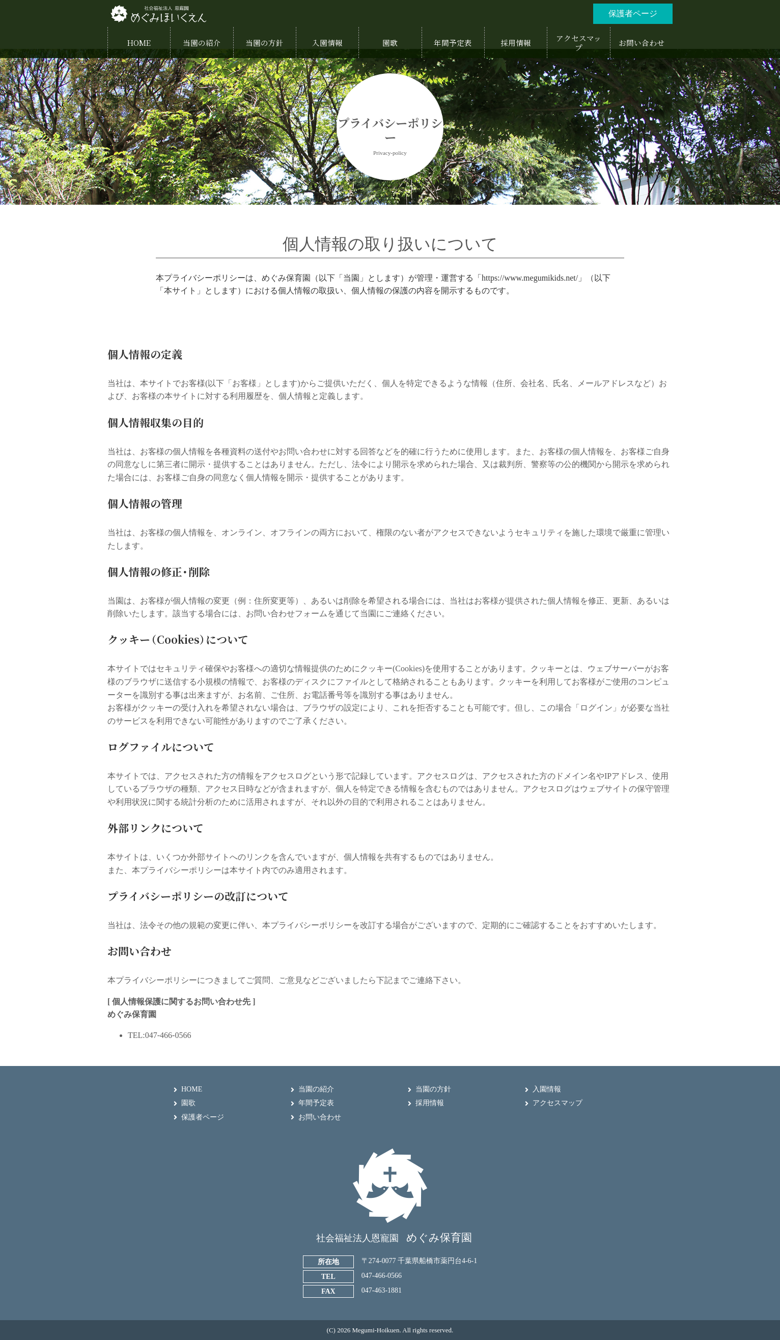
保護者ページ (202, 1117)
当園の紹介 (316, 1089)
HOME (191, 1089)
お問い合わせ (319, 1117)
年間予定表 (316, 1103)
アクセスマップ (557, 1103)
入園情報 (547, 1089)
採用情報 (429, 1103)
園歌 (188, 1103)
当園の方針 (433, 1089)
